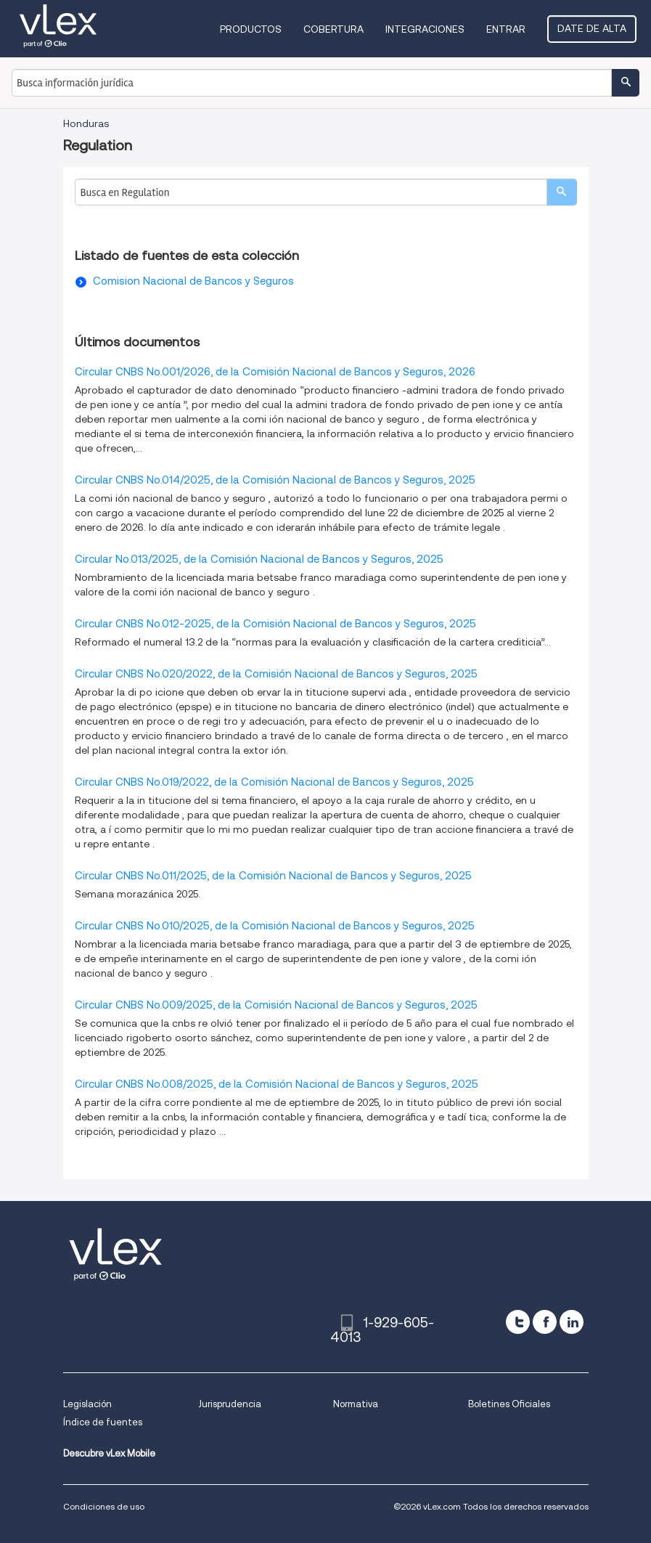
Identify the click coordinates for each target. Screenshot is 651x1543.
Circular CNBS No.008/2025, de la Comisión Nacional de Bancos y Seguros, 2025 (276, 1084)
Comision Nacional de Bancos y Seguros (193, 281)
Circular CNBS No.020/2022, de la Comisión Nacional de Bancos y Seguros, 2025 (276, 674)
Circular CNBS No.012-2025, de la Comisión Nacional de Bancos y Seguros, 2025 (275, 624)
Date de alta (591, 28)
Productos (251, 29)
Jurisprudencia (229, 1404)
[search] (561, 192)
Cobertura (333, 29)
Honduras (86, 123)
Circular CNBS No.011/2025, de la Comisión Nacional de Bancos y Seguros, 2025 (273, 876)
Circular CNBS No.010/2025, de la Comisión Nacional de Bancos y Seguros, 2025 (275, 926)
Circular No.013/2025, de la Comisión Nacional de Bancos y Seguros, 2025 (259, 559)
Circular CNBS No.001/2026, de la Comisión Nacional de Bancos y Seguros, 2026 (275, 372)
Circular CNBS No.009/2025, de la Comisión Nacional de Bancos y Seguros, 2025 (276, 1005)
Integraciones (424, 29)
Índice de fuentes (102, 1422)
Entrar (505, 29)
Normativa (355, 1404)
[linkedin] (572, 1322)
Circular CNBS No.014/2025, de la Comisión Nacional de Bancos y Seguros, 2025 (275, 480)
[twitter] (518, 1322)
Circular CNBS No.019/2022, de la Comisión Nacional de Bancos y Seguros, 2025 (274, 782)
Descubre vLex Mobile (109, 1453)
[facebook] (545, 1322)
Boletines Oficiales (509, 1404)
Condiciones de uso (103, 1506)
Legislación (87, 1404)
